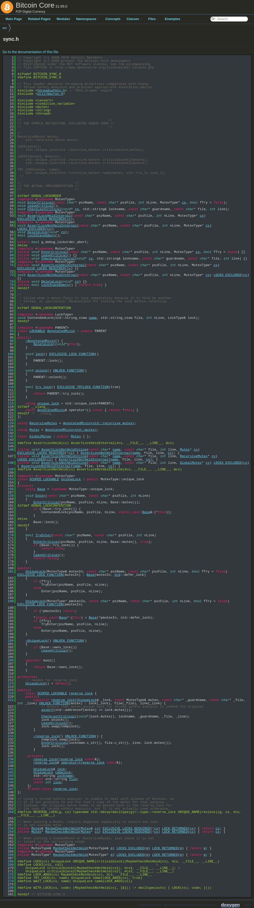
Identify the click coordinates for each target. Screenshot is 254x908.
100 (9, 354)
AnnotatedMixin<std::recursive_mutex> (98, 423)
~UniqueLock (36, 640)
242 (9, 772)
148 (9, 462)
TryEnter (43, 535)
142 (9, 436)
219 (9, 693)
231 (9, 736)
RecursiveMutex (43, 423)
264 (9, 848)
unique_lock (48, 403)
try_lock (43, 387)
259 (9, 831)
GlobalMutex (40, 436)
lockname (65, 775)
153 (9, 479)
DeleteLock (37, 232)
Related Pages (39, 19)
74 (9, 281)
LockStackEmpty (41, 235)
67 (9, 252)
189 (9, 601)
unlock (41, 370)
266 (9, 855)
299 (9, 887)
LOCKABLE (37, 331)
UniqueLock (71, 479)
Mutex (34, 430)
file (73, 779)
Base (41, 489)
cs (184, 202)
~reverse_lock (46, 736)
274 (9, 881)
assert (47, 710)
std (117, 574)
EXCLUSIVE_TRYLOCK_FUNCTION (83, 387)
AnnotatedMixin (61, 331)
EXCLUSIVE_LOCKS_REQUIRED (41, 219)
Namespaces (87, 19)
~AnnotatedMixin (40, 341)
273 (9, 878)
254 (9, 812)
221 (9, 700)
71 (9, 265)
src (5, 27)
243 (9, 775)
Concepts (112, 19)
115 (9, 403)
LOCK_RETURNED (175, 828)
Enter (40, 495)
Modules (63, 19)
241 (9, 769)
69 (9, 258)
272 (9, 874)
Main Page (14, 19)
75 (9, 285)
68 (9, 255)
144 (9, 443)
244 (9, 779)
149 (9, 469)
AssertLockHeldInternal (49, 215)
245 (9, 782)
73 (9, 275)
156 (9, 489)
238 (9, 759)
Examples (172, 19)
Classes (134, 19)
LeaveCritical (40, 205)
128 (9, 423)
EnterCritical (40, 202)
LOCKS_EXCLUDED (31, 229)
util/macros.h (50, 93)
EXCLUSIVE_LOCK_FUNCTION (72, 354)
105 (9, 370)
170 (9, 535)
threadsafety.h (51, 90)
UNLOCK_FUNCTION (68, 370)
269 (9, 864)
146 (9, 449)
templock (63, 772)
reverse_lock (81, 693)
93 (9, 331)
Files (153, 19)
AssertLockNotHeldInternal (52, 225)
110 (9, 387)
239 (9, 762)
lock (39, 354)
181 (9, 571)
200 (9, 640)
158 (9, 495)
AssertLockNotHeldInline (64, 449)
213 (9, 683)
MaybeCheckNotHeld (62, 828)
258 (9, 828)
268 (9, 861)
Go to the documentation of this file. (31, 52)
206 (9, 660)
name (93, 318)
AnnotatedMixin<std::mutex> (71, 430)
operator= (70, 762)
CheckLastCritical (44, 209)
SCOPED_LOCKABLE (44, 479)
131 (9, 430)
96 (9, 341)
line (57, 782)
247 (9, 789)
